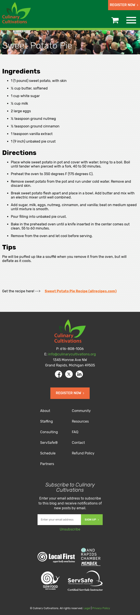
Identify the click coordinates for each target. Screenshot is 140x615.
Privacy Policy (101, 608)
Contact (78, 443)
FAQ (75, 432)
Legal (87, 608)
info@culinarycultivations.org (72, 354)
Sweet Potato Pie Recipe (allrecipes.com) (81, 291)
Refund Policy (83, 453)
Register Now (124, 5)
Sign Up (92, 519)
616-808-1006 (72, 349)
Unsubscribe (70, 529)
